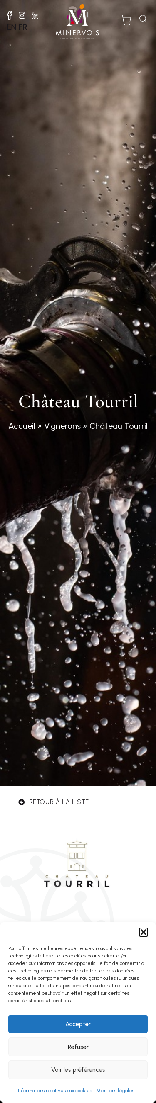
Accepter (78, 1024)
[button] (143, 932)
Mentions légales (115, 1090)
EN (11, 27)
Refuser (78, 1047)
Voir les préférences (78, 1070)
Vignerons (62, 426)
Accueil (21, 426)
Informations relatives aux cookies (55, 1090)
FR (22, 27)
